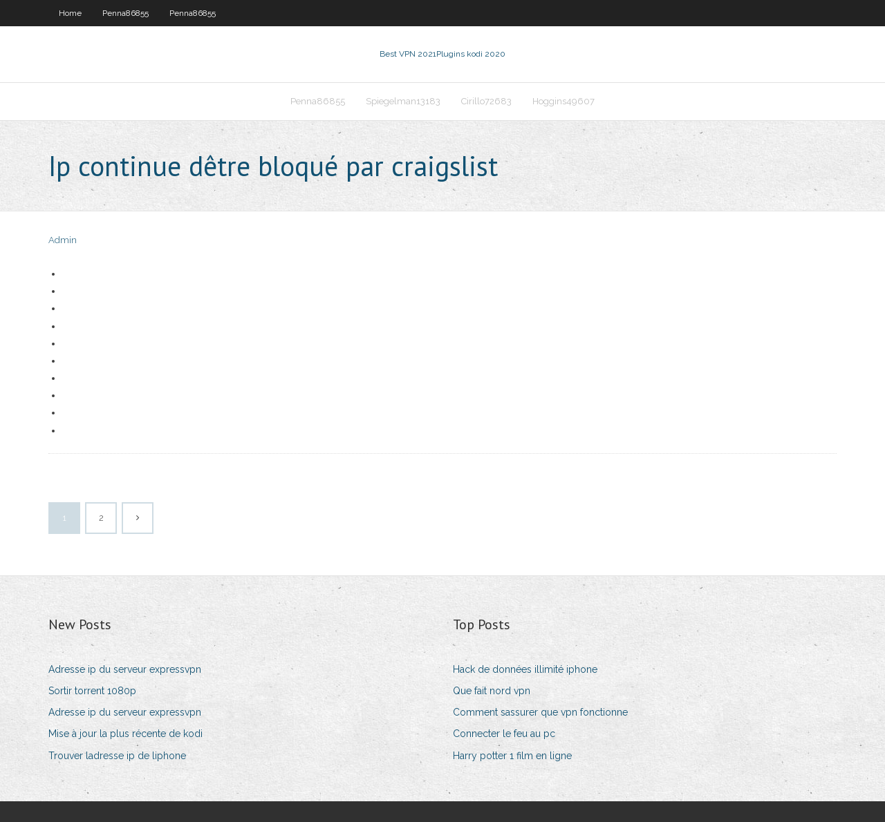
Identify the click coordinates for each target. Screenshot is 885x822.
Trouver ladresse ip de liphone (117, 755)
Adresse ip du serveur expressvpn (124, 669)
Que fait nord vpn (491, 690)
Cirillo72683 (486, 101)
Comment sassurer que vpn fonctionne (540, 712)
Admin (62, 240)
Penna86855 (125, 13)
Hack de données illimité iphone (525, 669)
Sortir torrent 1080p (92, 690)
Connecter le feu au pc (504, 733)
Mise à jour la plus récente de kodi (125, 733)
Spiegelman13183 (403, 101)
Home (70, 13)
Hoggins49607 (563, 101)
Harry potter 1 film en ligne (512, 755)
